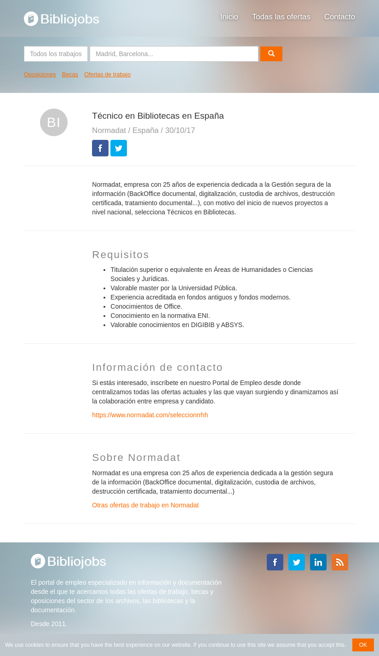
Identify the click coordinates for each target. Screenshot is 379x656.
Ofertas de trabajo (107, 74)
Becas (70, 74)
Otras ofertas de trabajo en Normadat (145, 505)
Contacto (339, 16)
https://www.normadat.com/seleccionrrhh (150, 415)
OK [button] (363, 645)
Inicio (229, 16)
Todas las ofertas (281, 16)
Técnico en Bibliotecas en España (158, 116)
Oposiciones (40, 74)
